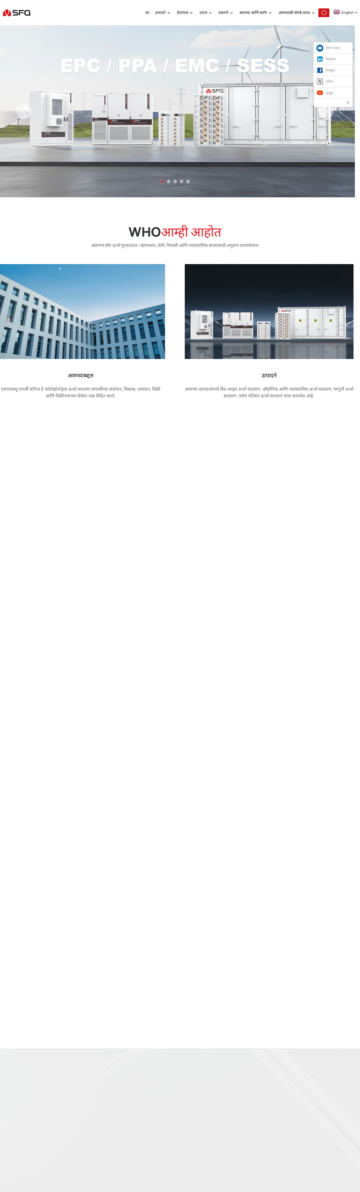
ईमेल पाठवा (333, 48)
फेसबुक (330, 70)
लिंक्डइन (331, 59)
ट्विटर (329, 82)
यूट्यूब (329, 93)
